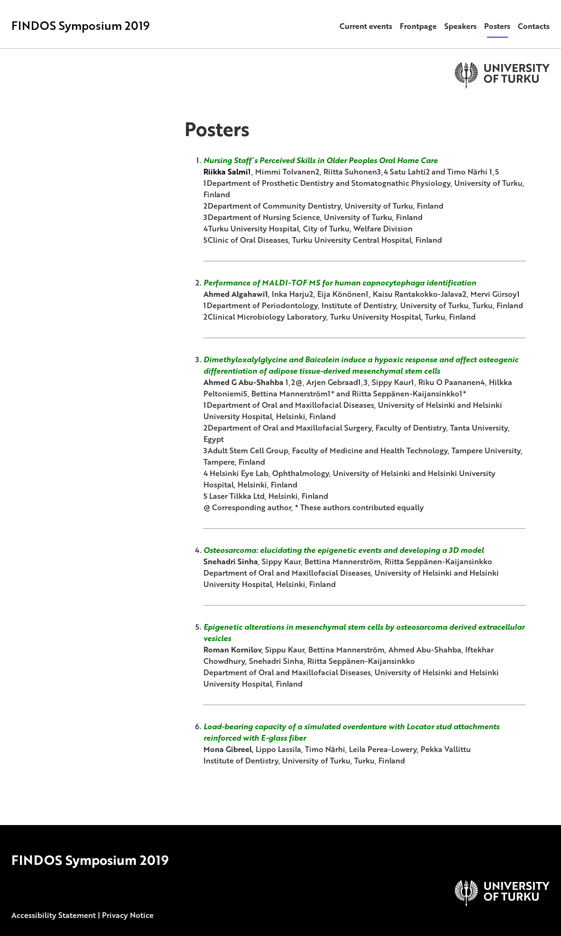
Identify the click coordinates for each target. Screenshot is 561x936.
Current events (366, 26)
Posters (497, 26)
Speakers (460, 26)
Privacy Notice (128, 915)
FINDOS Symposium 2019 (80, 25)
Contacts (534, 26)
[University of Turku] (502, 903)
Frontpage (418, 26)
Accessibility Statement (53, 915)
